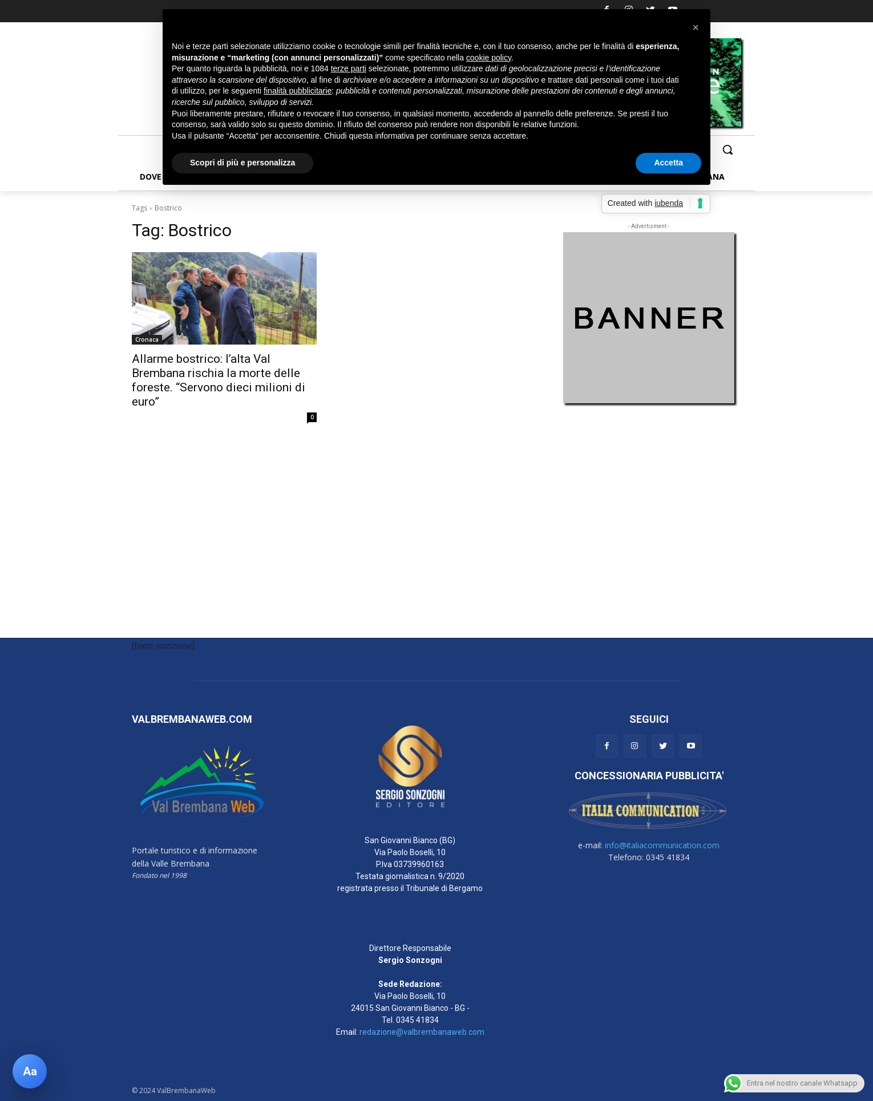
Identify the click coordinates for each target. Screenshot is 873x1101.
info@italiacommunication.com (662, 845)
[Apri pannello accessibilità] (30, 1071)
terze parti (348, 68)
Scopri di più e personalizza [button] (242, 162)
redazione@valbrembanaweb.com (421, 1032)
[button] (727, 149)
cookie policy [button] (488, 57)
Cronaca (147, 339)
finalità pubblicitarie (298, 90)
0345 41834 (417, 1020)
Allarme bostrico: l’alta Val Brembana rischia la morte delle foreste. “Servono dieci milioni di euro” (218, 380)
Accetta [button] (668, 162)
